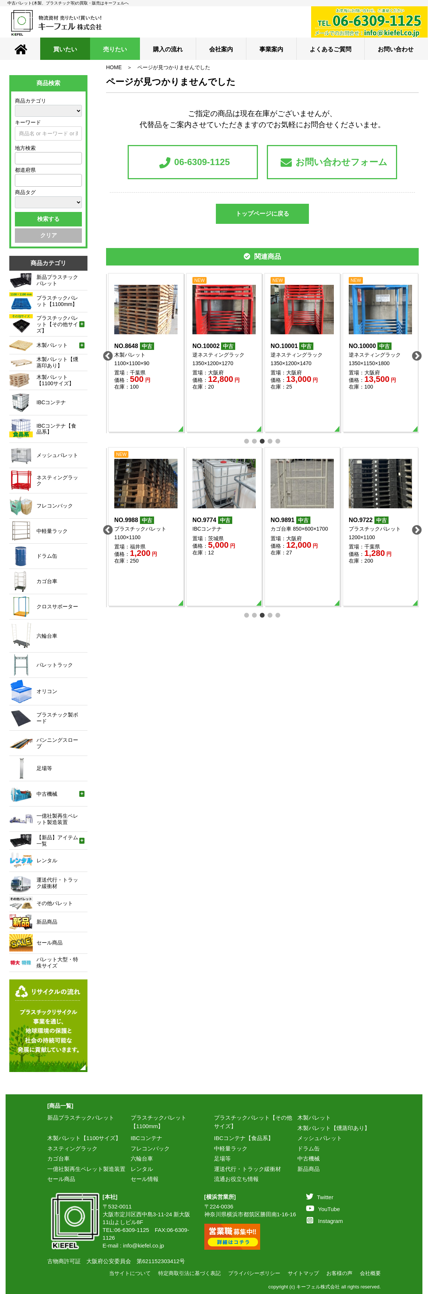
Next (415, 354)
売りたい (115, 49)
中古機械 (308, 1158)
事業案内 (271, 49)
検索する (48, 219)
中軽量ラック (230, 1148)
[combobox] (48, 158)
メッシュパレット (319, 1138)
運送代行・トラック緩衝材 (247, 1169)
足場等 (222, 1158)
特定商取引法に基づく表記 (189, 1273)
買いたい (65, 49)
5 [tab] (278, 440)
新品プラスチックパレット (80, 1117)
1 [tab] (247, 440)
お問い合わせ (395, 49)
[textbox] (19, 158)
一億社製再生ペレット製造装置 (86, 1169)
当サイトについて (130, 1273)
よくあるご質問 (330, 49)
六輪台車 (142, 1158)
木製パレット (314, 1117)
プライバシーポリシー (254, 1273)
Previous (106, 354)
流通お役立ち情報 (236, 1179)
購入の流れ (168, 49)
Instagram (325, 1221)
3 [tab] (262, 440)
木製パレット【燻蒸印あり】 (333, 1128)
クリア (48, 235)
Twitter (319, 1197)
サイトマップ (303, 1273)
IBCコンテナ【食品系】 (244, 1138)
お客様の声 (339, 1273)
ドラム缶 (308, 1148)
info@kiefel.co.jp (143, 1245)
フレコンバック (150, 1148)
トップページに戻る (262, 213)
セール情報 (145, 1179)
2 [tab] (255, 440)
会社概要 (370, 1273)
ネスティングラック (72, 1148)
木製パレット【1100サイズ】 (84, 1138)
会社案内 (221, 49)
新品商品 (308, 1169)
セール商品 (61, 1179)
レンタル (142, 1169)
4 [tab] (270, 440)
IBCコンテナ (146, 1138)
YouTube (323, 1209)
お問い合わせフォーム (334, 162)
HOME (114, 67)
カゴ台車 (58, 1158)
